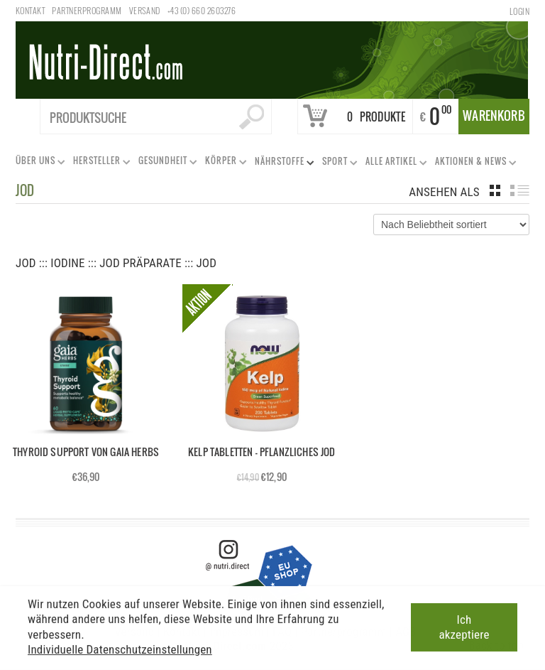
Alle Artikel (393, 163)
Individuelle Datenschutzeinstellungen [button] (120, 647)
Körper (223, 163)
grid (495, 190)
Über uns (37, 163)
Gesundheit (165, 163)
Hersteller (99, 163)
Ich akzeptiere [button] (464, 624)
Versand (144, 10)
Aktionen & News (473, 163)
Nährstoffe (281, 163)
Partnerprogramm (86, 10)
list (519, 190)
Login (519, 11)
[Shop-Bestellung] (451, 224)
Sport (337, 163)
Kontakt (30, 10)
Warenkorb (494, 115)
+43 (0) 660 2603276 (201, 10)
